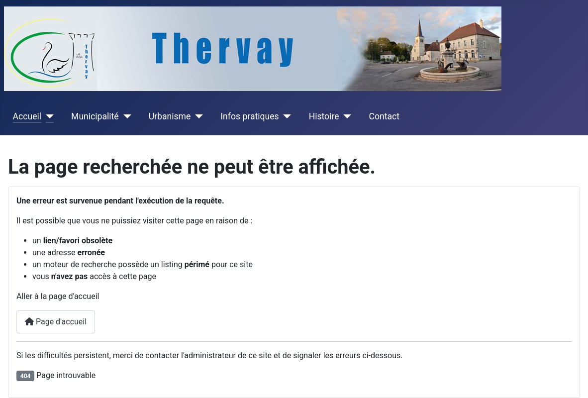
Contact (384, 116)
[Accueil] (47, 116)
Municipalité (95, 116)
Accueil (27, 116)
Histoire (324, 116)
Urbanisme (170, 116)
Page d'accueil (56, 321)
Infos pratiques (249, 116)
